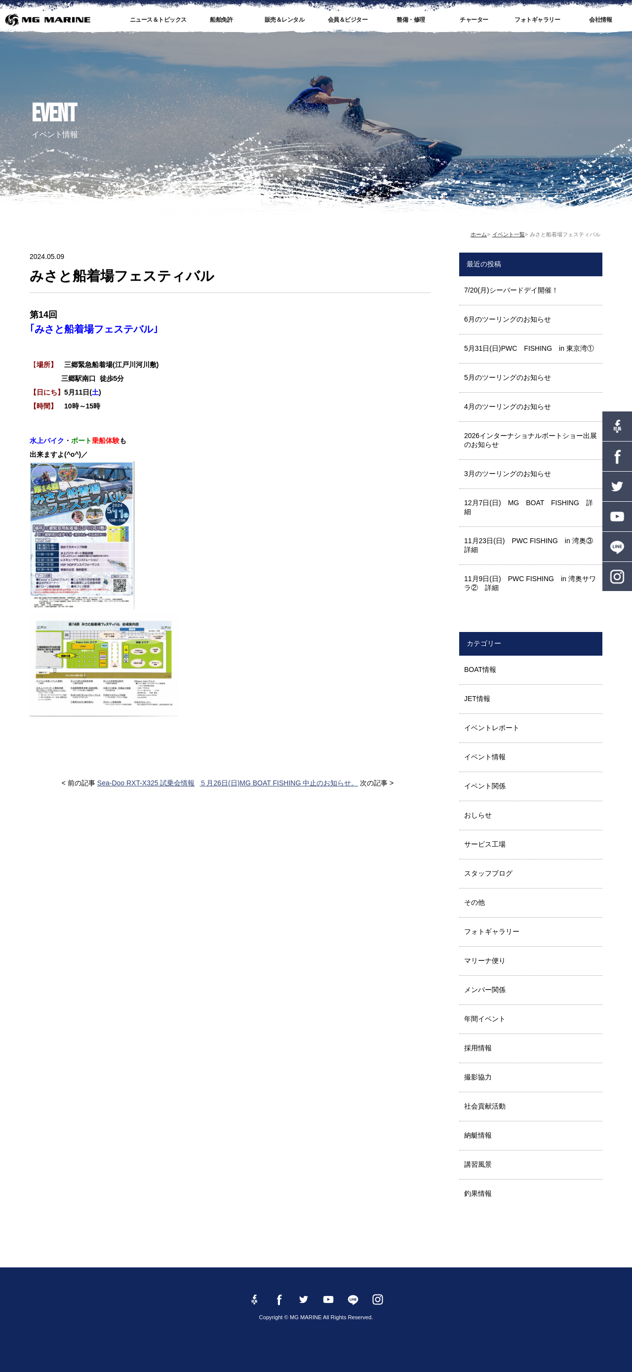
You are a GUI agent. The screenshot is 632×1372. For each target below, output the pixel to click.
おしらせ (478, 815)
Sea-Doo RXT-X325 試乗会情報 (146, 783)
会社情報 (600, 19)
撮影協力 (478, 1077)
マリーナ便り (485, 960)
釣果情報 (478, 1193)
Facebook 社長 (617, 426)
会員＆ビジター (348, 19)
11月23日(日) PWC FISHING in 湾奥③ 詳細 (532, 545)
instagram (617, 577)
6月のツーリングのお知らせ (507, 319)
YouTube (617, 516)
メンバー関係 (485, 990)
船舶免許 (221, 19)
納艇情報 (478, 1135)
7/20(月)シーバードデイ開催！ (511, 290)
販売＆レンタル (285, 19)
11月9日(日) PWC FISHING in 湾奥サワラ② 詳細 (530, 583)
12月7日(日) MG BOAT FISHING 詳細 (528, 507)
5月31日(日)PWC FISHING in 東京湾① (529, 348)
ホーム (479, 234)
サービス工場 (485, 844)
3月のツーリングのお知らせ (507, 474)
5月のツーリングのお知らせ (507, 377)
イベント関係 (485, 786)
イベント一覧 (508, 234)
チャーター (474, 19)
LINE (617, 546)
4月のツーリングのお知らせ (507, 406)
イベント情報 (485, 757)
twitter (617, 486)
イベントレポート (491, 728)
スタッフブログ (488, 873)
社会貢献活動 (485, 1106)
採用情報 (478, 1048)
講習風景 (478, 1164)
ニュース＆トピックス (158, 19)
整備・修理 (410, 19)
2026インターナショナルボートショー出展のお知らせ (530, 440)
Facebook (617, 456)
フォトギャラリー (537, 19)
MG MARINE (47, 20)
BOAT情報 (480, 669)
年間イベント (485, 1019)
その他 (474, 902)
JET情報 (477, 699)
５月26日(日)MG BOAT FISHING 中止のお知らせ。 (278, 783)
